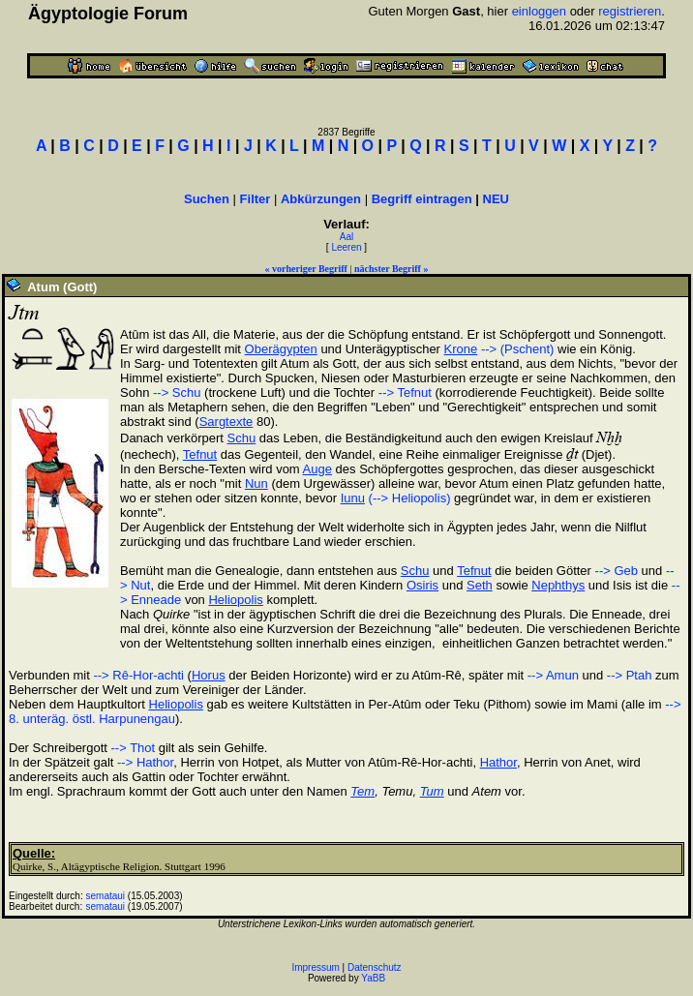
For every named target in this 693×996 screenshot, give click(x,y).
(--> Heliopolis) (410, 498)
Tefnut (200, 454)
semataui (106, 895)
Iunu (353, 498)
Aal (346, 236)
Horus (209, 675)
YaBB (373, 978)
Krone (461, 349)
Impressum (315, 967)
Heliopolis (235, 599)
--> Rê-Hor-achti (138, 675)
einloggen (539, 11)
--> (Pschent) (518, 349)
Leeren (346, 247)
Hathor (498, 762)
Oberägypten (281, 349)
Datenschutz (374, 967)
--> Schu (177, 392)
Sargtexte (226, 421)
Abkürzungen (321, 199)
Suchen (206, 199)
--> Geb (616, 570)
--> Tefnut (405, 392)
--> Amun (553, 675)
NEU (496, 199)
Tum (432, 791)
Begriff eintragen (422, 199)
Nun (256, 483)
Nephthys (558, 585)
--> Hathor (145, 762)
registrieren (629, 11)
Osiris (422, 585)
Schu (241, 438)
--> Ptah (629, 675)
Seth (480, 585)
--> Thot (133, 747)
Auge (317, 469)
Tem (362, 791)
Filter (255, 199)
